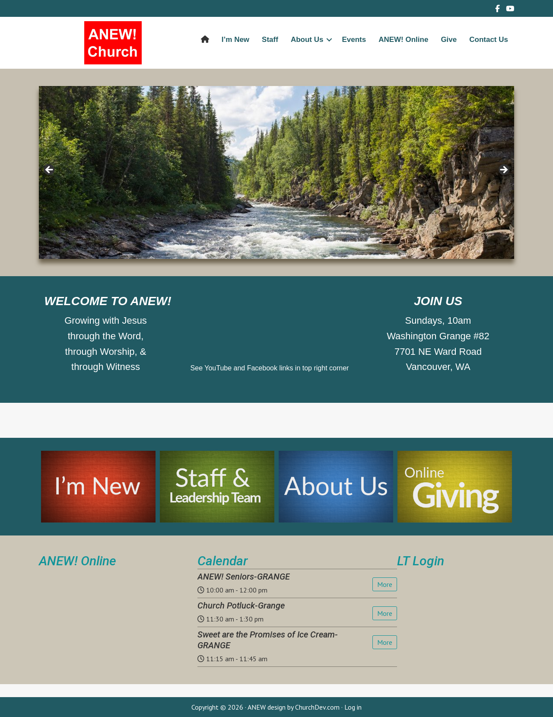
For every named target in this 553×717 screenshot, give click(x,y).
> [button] (503, 170)
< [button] (49, 170)
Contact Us (488, 39)
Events (354, 39)
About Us (307, 39)
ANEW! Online (403, 39)
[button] (329, 40)
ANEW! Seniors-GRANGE (243, 576)
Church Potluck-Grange (241, 605)
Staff (270, 39)
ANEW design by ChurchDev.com (294, 707)
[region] (276, 172)
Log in (353, 707)
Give (449, 39)
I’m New (235, 39)
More (384, 584)
